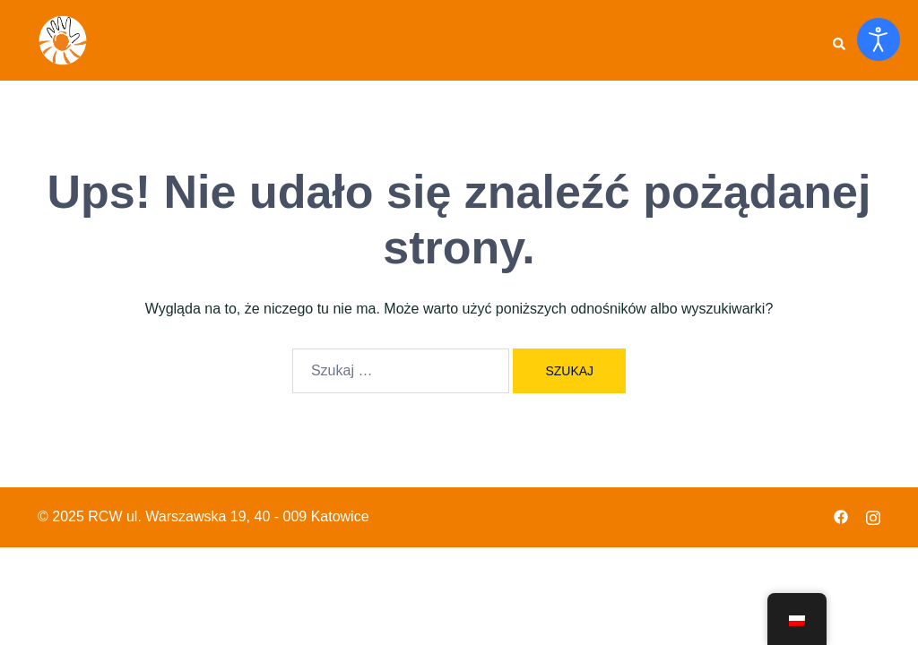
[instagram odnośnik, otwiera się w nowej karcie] (873, 516)
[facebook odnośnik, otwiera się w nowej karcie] (841, 516)
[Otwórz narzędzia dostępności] (878, 39)
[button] (838, 40)
